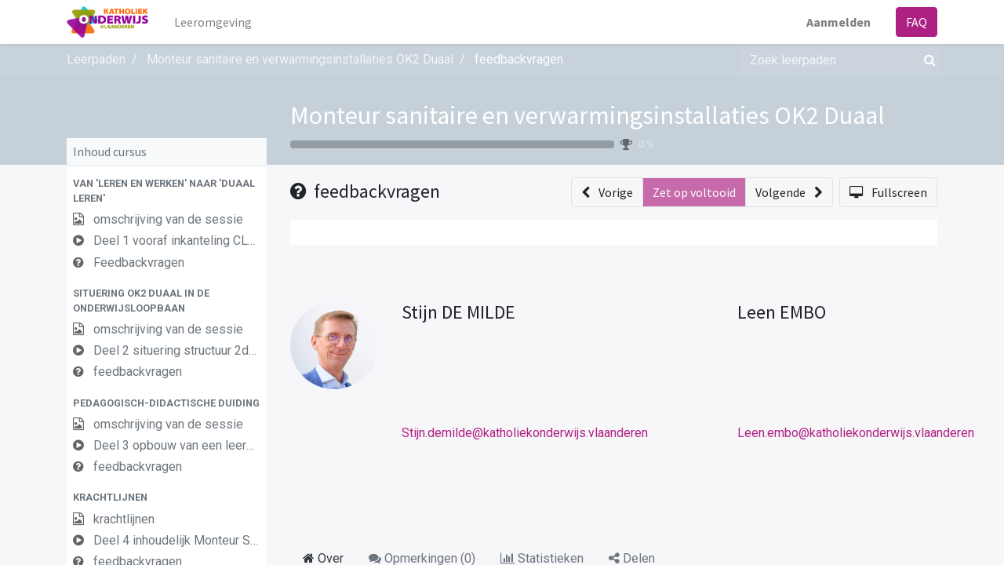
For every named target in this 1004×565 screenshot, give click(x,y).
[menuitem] (213, 22)
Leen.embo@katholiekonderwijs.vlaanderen (855, 432)
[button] (167, 191)
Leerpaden (96, 59)
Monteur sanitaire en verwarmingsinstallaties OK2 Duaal (587, 115)
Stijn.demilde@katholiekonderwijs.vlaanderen (525, 432)
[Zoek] (927, 60)
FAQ (916, 22)
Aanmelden (838, 22)
